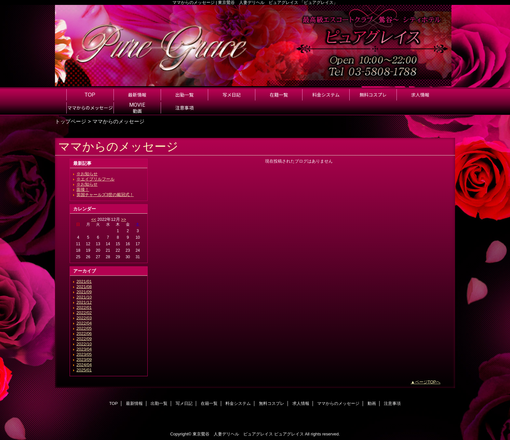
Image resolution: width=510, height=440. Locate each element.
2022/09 (84, 338)
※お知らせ (87, 173)
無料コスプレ (271, 403)
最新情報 (134, 403)
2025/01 (84, 369)
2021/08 (84, 286)
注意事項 (392, 403)
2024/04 (84, 364)
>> (123, 219)
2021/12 (84, 302)
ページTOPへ (428, 382)
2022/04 (84, 323)
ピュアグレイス (289, 434)
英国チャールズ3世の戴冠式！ (105, 194)
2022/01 (84, 307)
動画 (372, 403)
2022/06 (84, 333)
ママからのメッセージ (338, 403)
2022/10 (84, 343)
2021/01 (84, 281)
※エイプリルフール (95, 179)
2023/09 (84, 359)
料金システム (238, 403)
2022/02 (84, 312)
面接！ (82, 189)
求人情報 (300, 403)
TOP (90, 95)
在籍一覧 (209, 403)
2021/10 (84, 297)
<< (93, 219)
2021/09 (84, 291)
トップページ (70, 121)
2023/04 (84, 349)
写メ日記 (184, 403)
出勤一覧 (159, 403)
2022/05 (84, 328)
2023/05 (84, 354)
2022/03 (84, 317)
